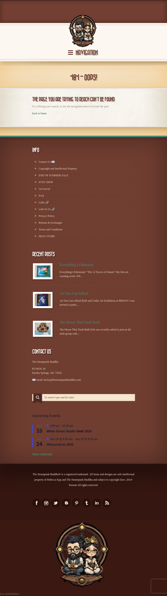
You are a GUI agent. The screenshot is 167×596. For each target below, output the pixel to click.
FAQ (41, 195)
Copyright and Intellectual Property (58, 168)
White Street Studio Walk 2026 (69, 431)
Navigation (86, 53)
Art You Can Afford (74, 293)
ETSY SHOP (46, 182)
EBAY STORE (47, 236)
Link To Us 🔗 (47, 209)
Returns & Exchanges (50, 222)
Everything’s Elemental (77, 265)
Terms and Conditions (51, 229)
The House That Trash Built (80, 322)
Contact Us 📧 (47, 161)
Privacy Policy (47, 216)
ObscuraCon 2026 (60, 444)
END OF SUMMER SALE (53, 175)
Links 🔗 (44, 202)
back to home (39, 113)
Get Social (44, 188)
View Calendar (42, 454)
